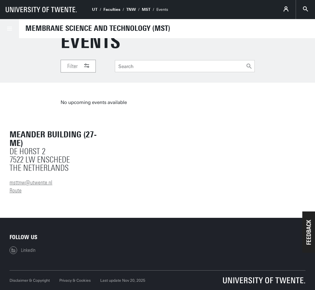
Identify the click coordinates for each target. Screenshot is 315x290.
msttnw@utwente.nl (31, 182)
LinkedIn (23, 250)
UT (94, 9)
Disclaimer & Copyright (30, 280)
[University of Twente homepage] (41, 9)
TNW (131, 9)
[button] (308, 232)
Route (16, 190)
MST (146, 9)
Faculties (111, 9)
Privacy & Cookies (75, 280)
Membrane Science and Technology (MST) (97, 28)
